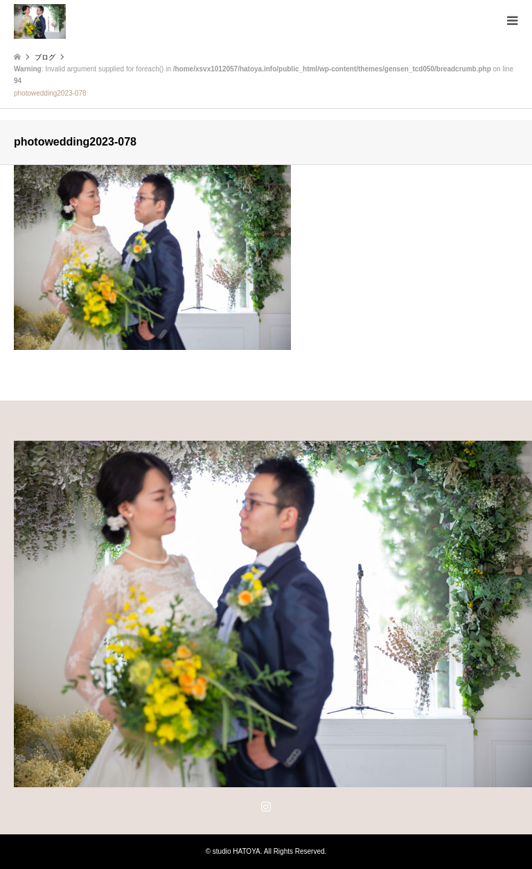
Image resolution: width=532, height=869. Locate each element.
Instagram (266, 806)
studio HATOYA (236, 851)
